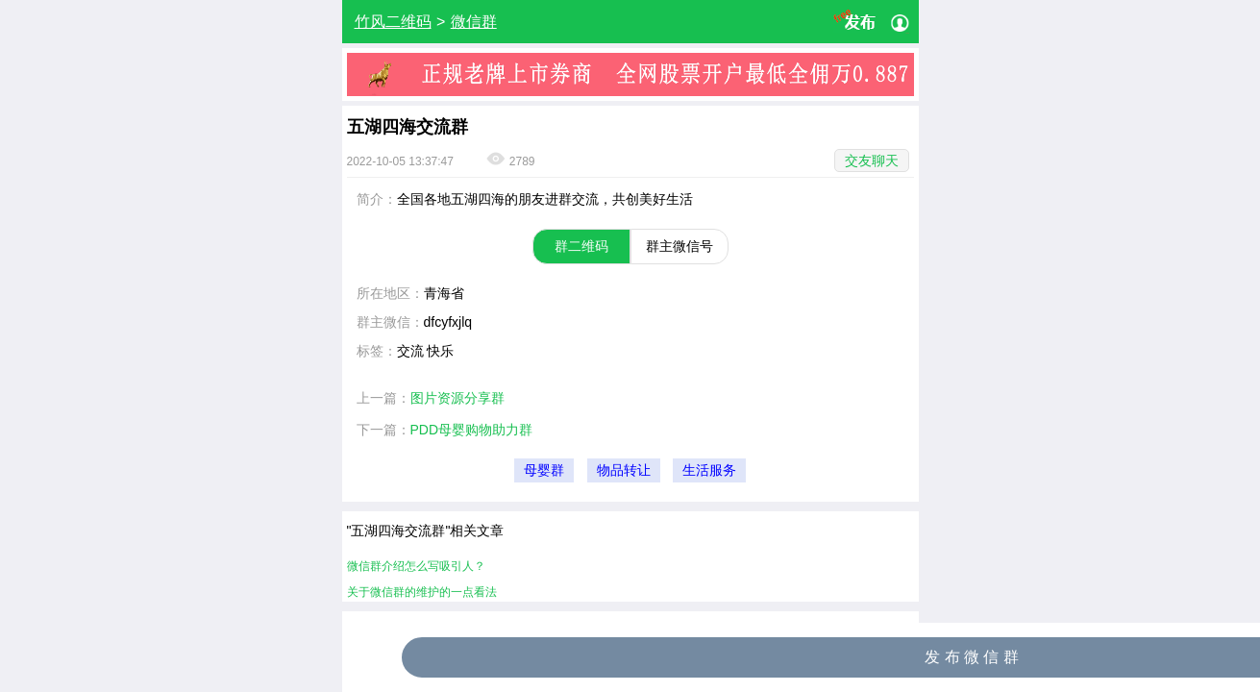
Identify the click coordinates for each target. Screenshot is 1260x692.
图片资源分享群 (457, 398)
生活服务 (709, 470)
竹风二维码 (393, 21)
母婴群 (544, 470)
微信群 (474, 21)
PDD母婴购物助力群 (471, 429)
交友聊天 (872, 160)
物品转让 (624, 470)
